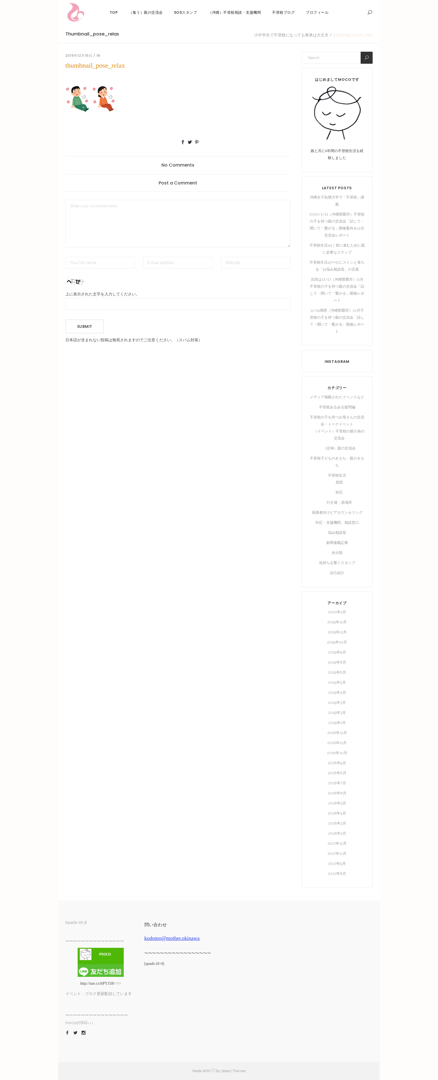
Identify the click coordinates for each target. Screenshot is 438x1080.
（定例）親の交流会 (339, 448)
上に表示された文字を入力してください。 (102, 294)
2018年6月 (337, 793)
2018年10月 (337, 753)
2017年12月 (337, 843)
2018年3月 (337, 823)
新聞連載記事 (337, 543)
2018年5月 (337, 803)
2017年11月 (337, 853)
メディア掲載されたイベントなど (337, 397)
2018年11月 (337, 743)
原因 (339, 482)
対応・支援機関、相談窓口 (337, 522)
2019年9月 (337, 652)
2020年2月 (337, 612)
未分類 (337, 553)
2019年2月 (337, 712)
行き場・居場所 (339, 502)
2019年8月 (337, 662)
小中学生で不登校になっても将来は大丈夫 (291, 35)
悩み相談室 (337, 532)
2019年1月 (337, 723)
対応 (339, 492)
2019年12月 (337, 622)
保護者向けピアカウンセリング (337, 512)
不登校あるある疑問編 (337, 407)
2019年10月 (337, 642)
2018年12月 (337, 733)
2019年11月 (337, 632)
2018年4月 (337, 813)
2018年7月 (337, 783)
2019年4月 (337, 692)
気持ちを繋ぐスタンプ (337, 563)
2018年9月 (337, 763)
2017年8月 (337, 873)
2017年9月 (337, 863)
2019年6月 (337, 672)
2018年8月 (337, 773)
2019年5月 (337, 682)
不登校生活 (337, 475)
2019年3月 (337, 702)
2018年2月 (337, 833)
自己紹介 (337, 573)
